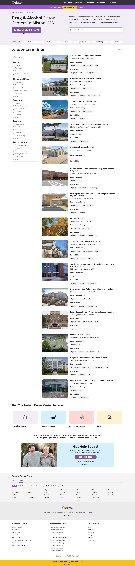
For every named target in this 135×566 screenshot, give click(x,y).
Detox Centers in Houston (57, 548)
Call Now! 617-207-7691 (26, 30)
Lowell (116, 42)
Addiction (78, 3)
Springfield (82, 42)
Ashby (77, 490)
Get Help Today (67, 562)
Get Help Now (55, 7)
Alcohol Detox (16, 532)
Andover (30, 490)
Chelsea (14, 497)
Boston (30, 42)
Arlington (46, 490)
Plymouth (47, 42)
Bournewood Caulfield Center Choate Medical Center (93, 289)
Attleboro (94, 490)
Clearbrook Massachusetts (82, 147)
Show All (15, 96)
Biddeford (63, 492)
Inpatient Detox (16, 535)
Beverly (46, 492)
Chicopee (46, 497)
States (14, 480)
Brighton (110, 492)
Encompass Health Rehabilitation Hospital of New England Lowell (92, 194)
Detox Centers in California (57, 527)
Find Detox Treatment (58, 524)
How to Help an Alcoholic (19, 545)
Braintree (94, 492)
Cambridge (99, 42)
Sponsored (82, 7)
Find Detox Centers (17, 527)
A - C (14, 486)
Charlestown (111, 495)
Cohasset (62, 497)
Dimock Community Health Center (85, 78)
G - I (28, 486)
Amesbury (14, 490)
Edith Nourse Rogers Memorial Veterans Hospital (92, 312)
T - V (54, 486)
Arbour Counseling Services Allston (85, 56)
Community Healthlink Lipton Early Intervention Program (92, 169)
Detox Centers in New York (57, 535)
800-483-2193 (85, 456)
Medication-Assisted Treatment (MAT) (22, 540)
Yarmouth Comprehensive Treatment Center (90, 124)
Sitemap (89, 535)
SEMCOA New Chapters (80, 335)
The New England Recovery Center (85, 241)
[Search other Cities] (97, 30)
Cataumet (79, 495)
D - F (21, 486)
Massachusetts (22, 12)
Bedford (110, 490)
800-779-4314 (87, 512)
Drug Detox (15, 529)
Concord (78, 497)
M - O (40, 486)
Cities (21, 480)
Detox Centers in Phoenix (57, 550)
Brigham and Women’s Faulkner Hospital (88, 357)
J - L (34, 486)
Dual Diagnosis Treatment (19, 543)
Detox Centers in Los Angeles (58, 543)
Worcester (64, 42)
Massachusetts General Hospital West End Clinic (91, 380)
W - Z (61, 486)
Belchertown (15, 492)
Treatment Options (19, 524)
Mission (89, 527)
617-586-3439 (69, 7)
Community (101, 3)
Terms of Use (91, 537)
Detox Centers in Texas (56, 529)
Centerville (95, 495)
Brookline (30, 495)
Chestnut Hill (31, 497)
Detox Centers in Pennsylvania (58, 537)
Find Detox (67, 3)
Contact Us (90, 532)
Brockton (14, 495)
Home (13, 12)
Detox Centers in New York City (58, 540)
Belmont (30, 492)
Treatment (89, 3)
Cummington (95, 497)
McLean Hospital (77, 218)
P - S (47, 486)
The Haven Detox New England (84, 101)
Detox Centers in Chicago (57, 545)
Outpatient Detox (16, 537)
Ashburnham (63, 490)
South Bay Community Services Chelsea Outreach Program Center (92, 265)
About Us (90, 529)
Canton (62, 495)
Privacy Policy (91, 540)
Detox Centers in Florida (56, 532)
